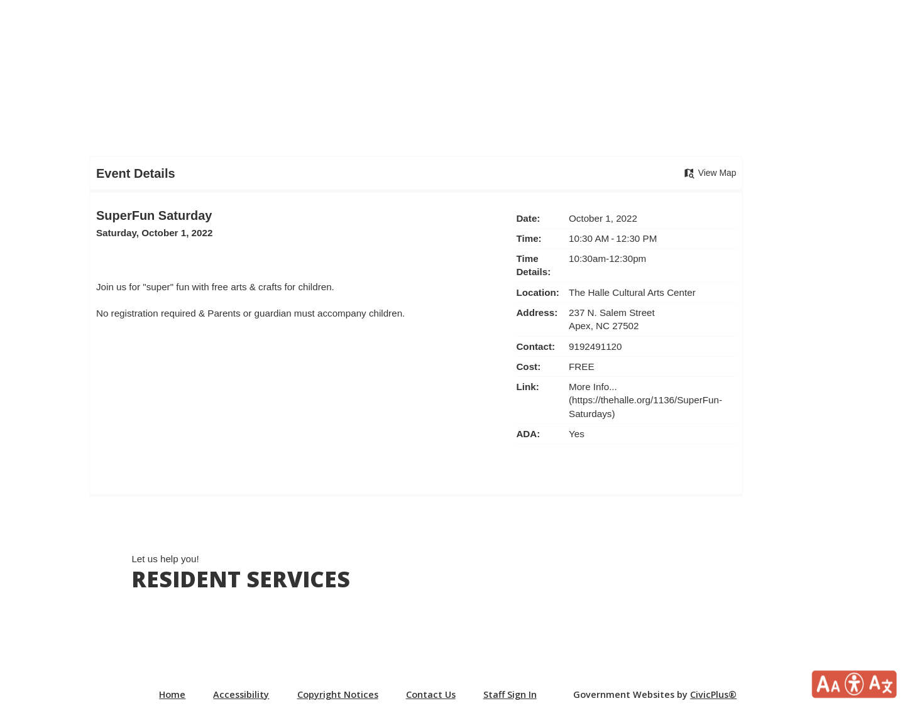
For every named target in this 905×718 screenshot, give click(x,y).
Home (172, 694)
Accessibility (241, 694)
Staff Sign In (510, 694)
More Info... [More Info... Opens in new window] (593, 386)
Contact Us (431, 694)
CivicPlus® (713, 694)
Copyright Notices (337, 694)
